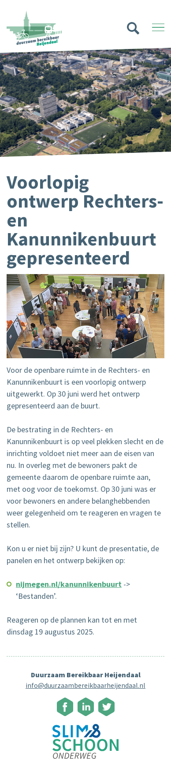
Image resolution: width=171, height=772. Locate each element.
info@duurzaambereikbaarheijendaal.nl (85, 685)
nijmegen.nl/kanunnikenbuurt (69, 584)
